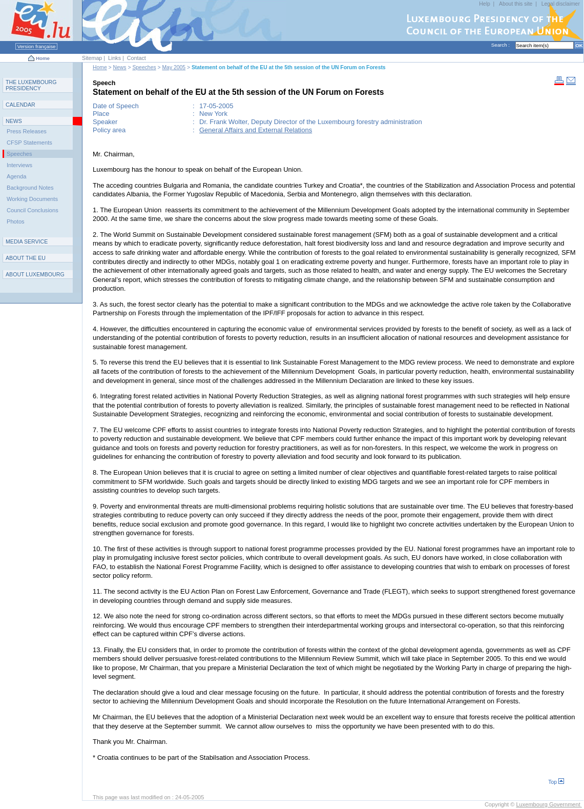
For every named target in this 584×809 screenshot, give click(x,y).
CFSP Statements (29, 142)
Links (114, 58)
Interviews (19, 165)
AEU (26, 258)
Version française (36, 46)
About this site (515, 4)
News (120, 67)
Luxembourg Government (548, 804)
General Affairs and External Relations (255, 130)
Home (43, 58)
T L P (31, 85)
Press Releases (27, 131)
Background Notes (30, 188)
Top (556, 782)
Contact (136, 58)
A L (35, 274)
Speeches (144, 67)
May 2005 (173, 67)
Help (484, 4)
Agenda (16, 176)
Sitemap (92, 58)
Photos (16, 221)
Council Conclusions (32, 210)
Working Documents (32, 199)
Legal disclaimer (560, 4)
